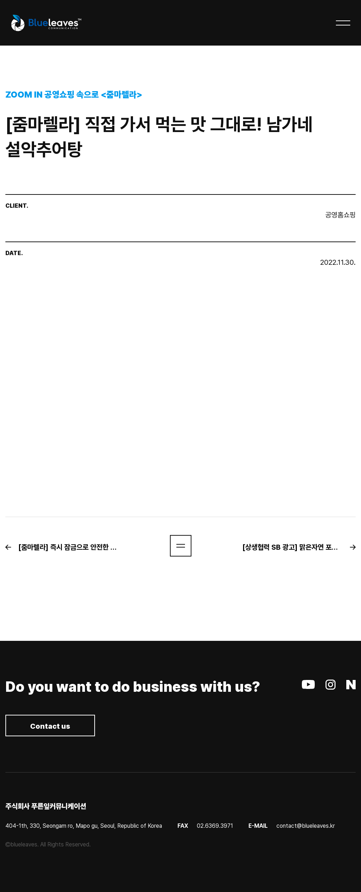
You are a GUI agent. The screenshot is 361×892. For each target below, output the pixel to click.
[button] (65, 547)
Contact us (50, 726)
